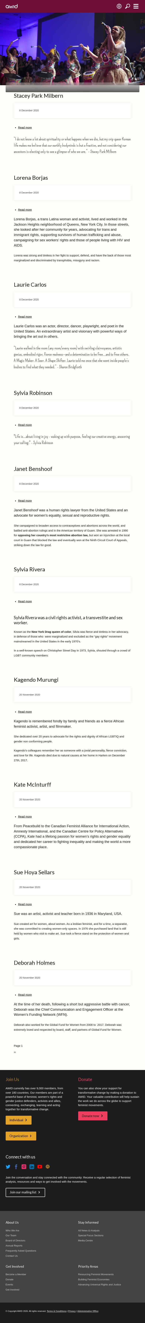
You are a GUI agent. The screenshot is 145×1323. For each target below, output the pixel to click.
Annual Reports (14, 1245)
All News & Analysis (89, 1230)
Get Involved (12, 1289)
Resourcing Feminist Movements (96, 1274)
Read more (25, 127)
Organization (18, 1136)
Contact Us (12, 1255)
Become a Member (16, 1274)
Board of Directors (15, 1240)
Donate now (90, 1116)
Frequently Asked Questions (21, 1250)
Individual (16, 1120)
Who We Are (12, 1230)
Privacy (72, 1311)
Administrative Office (88, 1311)
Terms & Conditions (57, 1311)
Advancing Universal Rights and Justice (99, 1284)
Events (9, 1284)
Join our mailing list (23, 1192)
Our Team (11, 1235)
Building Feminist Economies (94, 1279)
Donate (10, 1279)
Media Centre (85, 1240)
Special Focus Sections (90, 1235)
